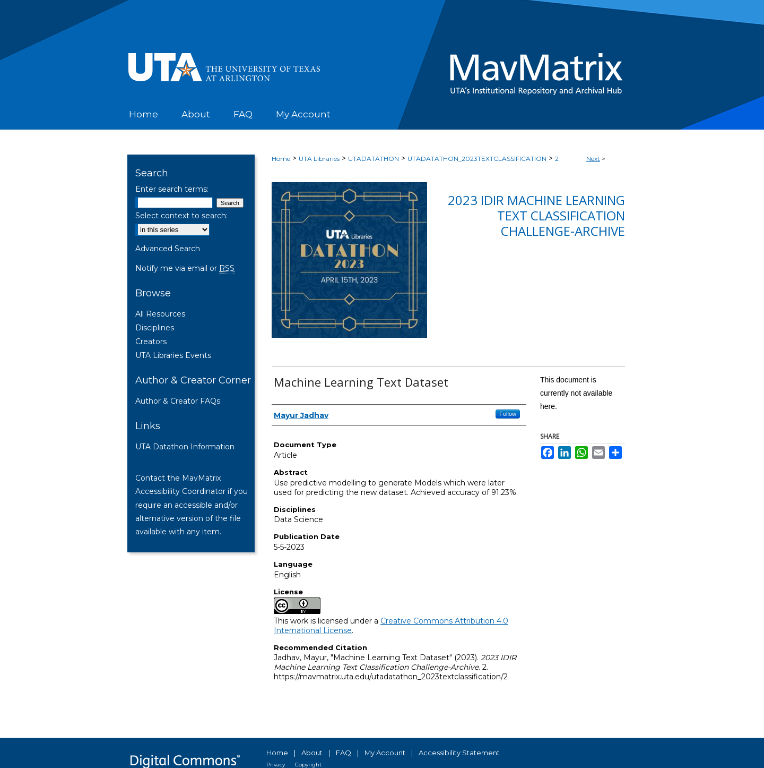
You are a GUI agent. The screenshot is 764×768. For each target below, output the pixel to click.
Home (281, 159)
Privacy (275, 764)
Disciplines (154, 327)
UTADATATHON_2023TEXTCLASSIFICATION (476, 159)
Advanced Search (167, 248)
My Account (384, 752)
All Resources (160, 314)
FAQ (343, 752)
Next (593, 159)
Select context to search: (181, 215)
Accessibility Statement (459, 752)
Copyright (308, 764)
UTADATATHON (373, 159)
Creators (151, 341)
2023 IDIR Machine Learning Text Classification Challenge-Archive (536, 215)
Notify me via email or (185, 268)
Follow (507, 414)
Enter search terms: (172, 189)
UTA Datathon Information (185, 446)
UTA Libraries (319, 159)
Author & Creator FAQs (177, 401)
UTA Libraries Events (173, 355)
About (312, 752)
